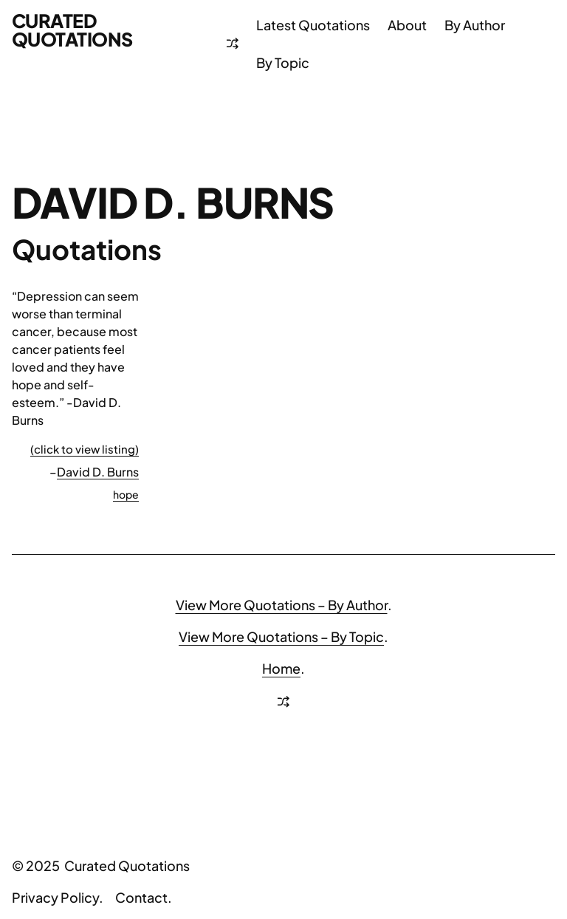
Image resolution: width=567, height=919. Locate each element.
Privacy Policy (55, 897)
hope (126, 494)
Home (281, 668)
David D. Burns (98, 471)
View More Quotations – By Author (282, 604)
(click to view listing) (84, 449)
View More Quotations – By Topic (281, 636)
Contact (141, 897)
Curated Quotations (72, 30)
